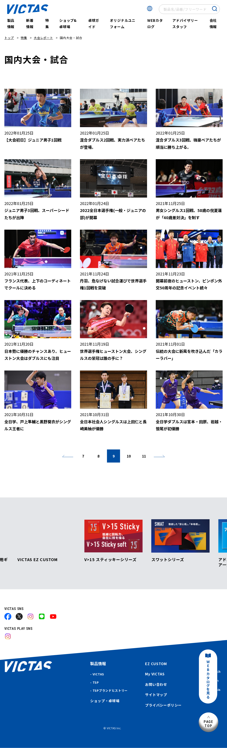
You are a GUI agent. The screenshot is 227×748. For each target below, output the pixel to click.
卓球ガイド (93, 23)
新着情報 (30, 23)
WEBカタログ (155, 23)
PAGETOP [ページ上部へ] (208, 723)
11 (144, 456)
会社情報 (213, 23)
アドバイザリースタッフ (185, 23)
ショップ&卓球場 (68, 23)
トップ (9, 38)
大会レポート (43, 38)
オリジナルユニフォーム (123, 23)
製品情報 (11, 23)
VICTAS (98, 674)
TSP (96, 682)
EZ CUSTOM (156, 663)
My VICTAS (154, 673)
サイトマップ (156, 694)
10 (129, 456)
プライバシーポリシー (163, 705)
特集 (47, 23)
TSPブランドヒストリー (110, 690)
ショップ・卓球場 (104, 700)
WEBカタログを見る (208, 679)
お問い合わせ (156, 684)
